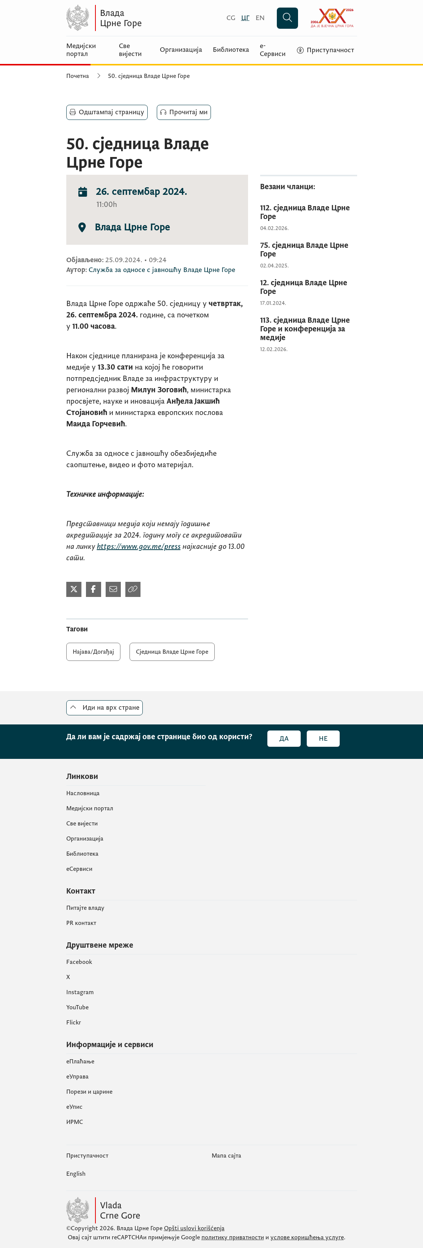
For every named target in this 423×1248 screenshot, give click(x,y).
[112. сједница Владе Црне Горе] (308, 212)
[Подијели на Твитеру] (73, 589)
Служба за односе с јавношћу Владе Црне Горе (162, 270)
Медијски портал (81, 50)
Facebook (79, 962)
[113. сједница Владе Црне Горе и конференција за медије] (308, 329)
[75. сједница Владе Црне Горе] (308, 250)
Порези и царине (89, 1092)
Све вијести (130, 50)
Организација (181, 50)
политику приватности (232, 1237)
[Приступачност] (325, 50)
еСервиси (79, 869)
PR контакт (81, 923)
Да (284, 739)
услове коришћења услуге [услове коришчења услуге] (307, 1237)
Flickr (73, 1022)
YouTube (77, 1007)
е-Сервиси (273, 50)
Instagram (80, 992)
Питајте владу (85, 908)
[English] (260, 18)
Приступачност (87, 1155)
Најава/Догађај (93, 652)
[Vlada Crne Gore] (140, 18)
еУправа (77, 1076)
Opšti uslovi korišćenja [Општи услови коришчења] (194, 1228)
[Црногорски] (245, 18)
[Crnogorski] (230, 18)
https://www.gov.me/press (139, 546)
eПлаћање (80, 1061)
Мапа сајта (226, 1155)
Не (323, 739)
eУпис (74, 1107)
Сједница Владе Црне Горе (172, 652)
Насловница (83, 793)
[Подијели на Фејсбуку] (93, 589)
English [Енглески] (76, 1174)
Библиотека (231, 50)
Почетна (77, 76)
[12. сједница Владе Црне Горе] (308, 287)
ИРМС (74, 1122)
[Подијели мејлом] (113, 589)
